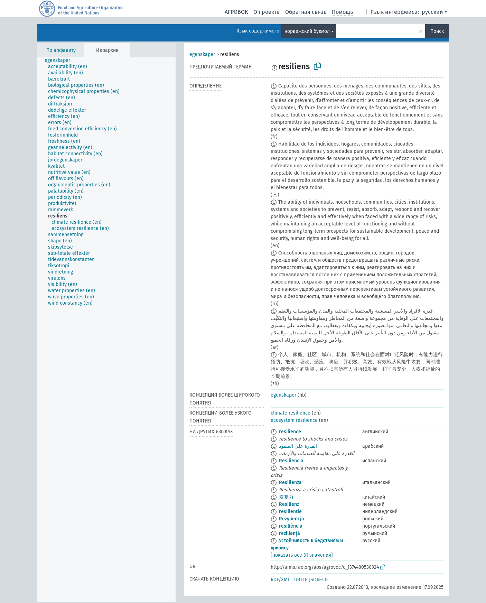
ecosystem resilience (294, 420)
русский (432, 12)
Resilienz (289, 504)
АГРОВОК (236, 12)
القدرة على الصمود (298, 446)
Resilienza (290, 482)
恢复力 (286, 497)
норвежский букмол (307, 31)
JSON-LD (318, 580)
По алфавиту (61, 50)
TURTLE (299, 580)
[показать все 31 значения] (302, 555)
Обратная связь (305, 12)
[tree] (106, 329)
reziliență (289, 533)
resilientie (290, 511)
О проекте (266, 12)
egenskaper (202, 54)
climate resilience (290, 413)
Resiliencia (291, 461)
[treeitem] (60, 60)
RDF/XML (280, 580)
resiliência (290, 526)
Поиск (437, 31)
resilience (290, 432)
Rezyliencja (291, 519)
